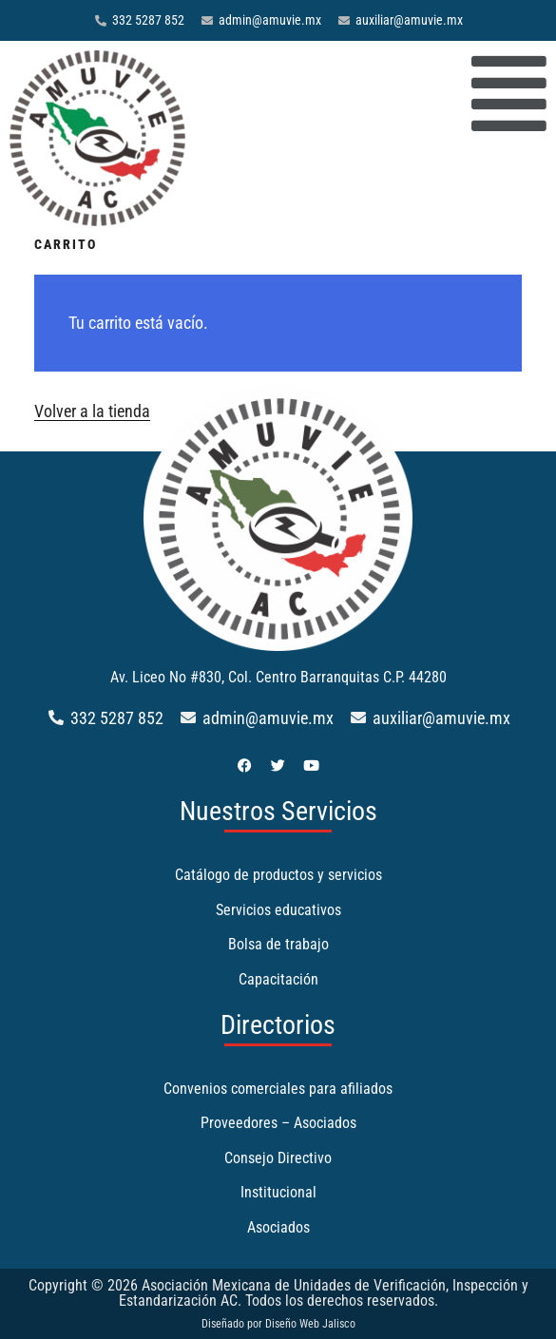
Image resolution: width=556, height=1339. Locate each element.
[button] (375, 95)
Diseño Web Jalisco (310, 1323)
